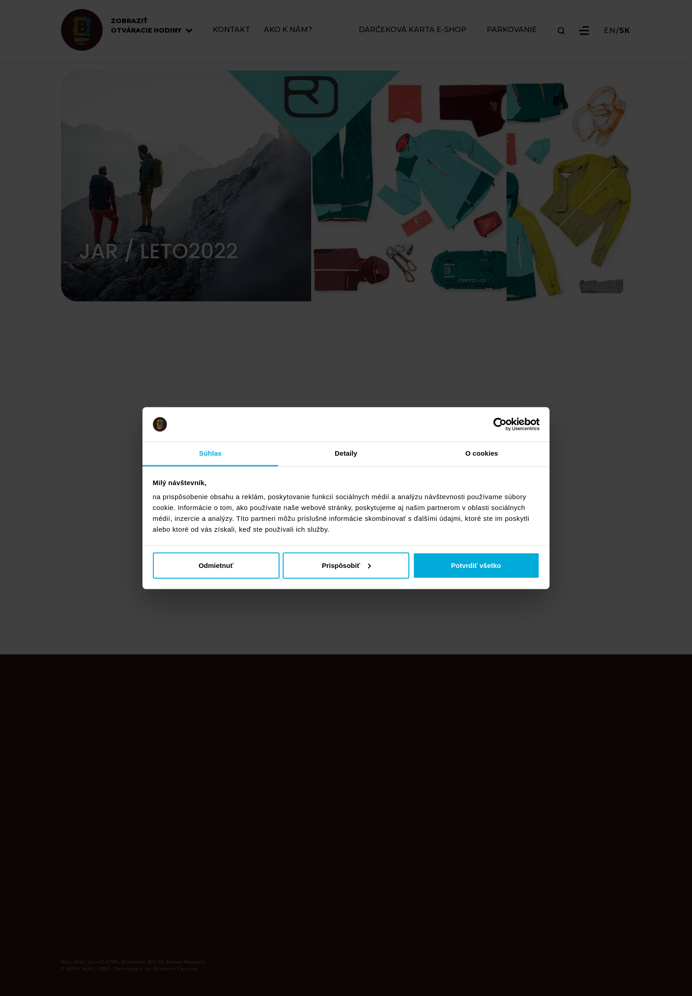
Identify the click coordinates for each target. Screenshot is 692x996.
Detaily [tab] (346, 453)
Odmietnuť (216, 565)
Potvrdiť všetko (476, 565)
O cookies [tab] (481, 453)
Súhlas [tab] (210, 453)
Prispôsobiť (346, 565)
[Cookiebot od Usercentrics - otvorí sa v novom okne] (500, 424)
